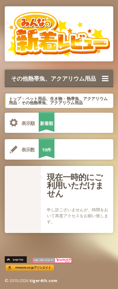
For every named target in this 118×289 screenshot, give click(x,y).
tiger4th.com (43, 280)
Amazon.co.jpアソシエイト (33, 267)
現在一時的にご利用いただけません (75, 185)
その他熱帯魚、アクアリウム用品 (60, 78)
